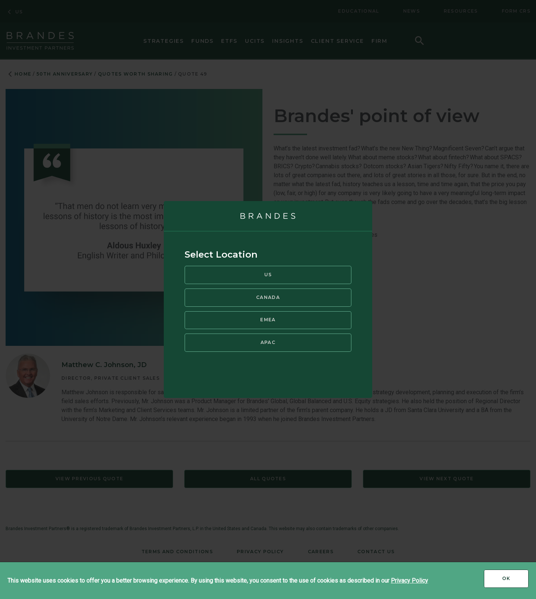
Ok (515, 581)
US (268, 274)
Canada (268, 297)
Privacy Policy (409, 580)
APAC (268, 342)
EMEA (267, 319)
